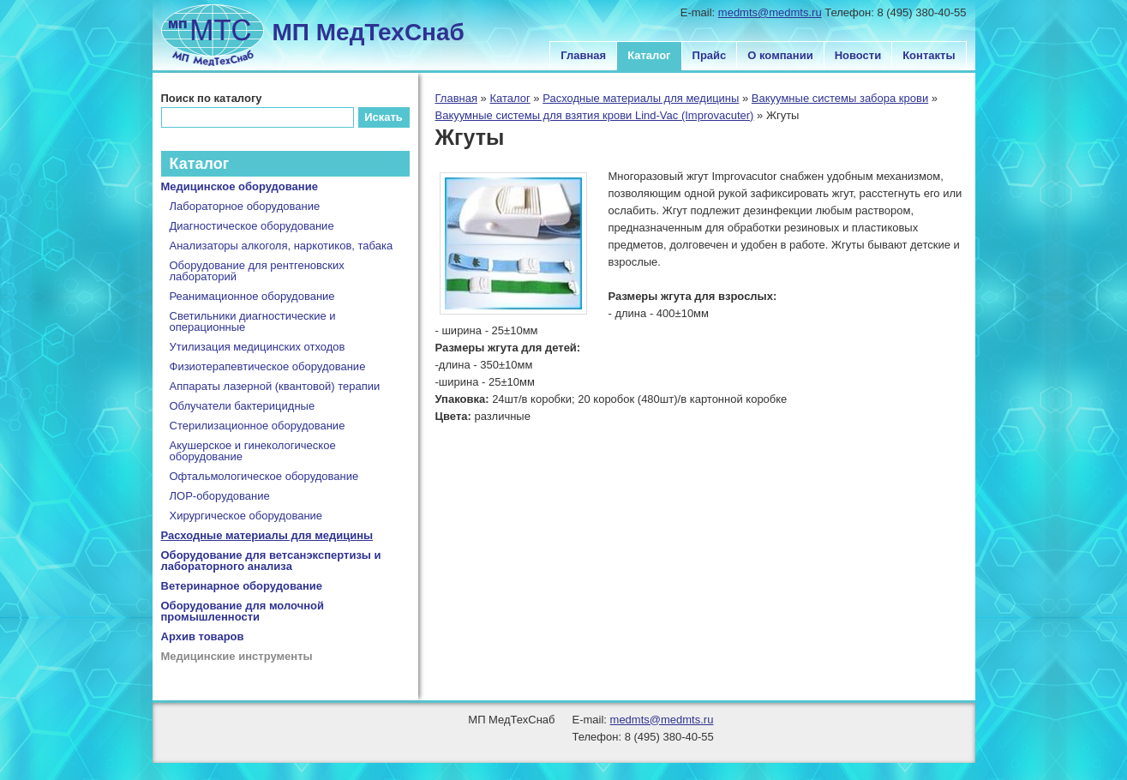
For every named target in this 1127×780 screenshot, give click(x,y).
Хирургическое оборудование (246, 515)
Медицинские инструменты (237, 656)
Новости (858, 55)
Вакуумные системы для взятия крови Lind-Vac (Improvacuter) (594, 115)
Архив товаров (202, 636)
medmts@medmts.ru (770, 12)
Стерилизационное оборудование (257, 425)
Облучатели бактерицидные (242, 405)
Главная (583, 55)
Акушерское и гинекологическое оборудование (253, 451)
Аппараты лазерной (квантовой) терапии (275, 386)
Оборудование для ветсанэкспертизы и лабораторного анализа (271, 561)
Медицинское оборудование (239, 186)
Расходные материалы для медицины (641, 98)
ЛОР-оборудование (220, 495)
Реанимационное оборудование (252, 296)
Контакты (928, 55)
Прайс (709, 55)
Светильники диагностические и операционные (253, 321)
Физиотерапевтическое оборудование (268, 366)
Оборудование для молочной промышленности (243, 611)
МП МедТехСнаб (369, 32)
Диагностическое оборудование (252, 225)
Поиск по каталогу (211, 98)
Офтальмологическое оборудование (264, 476)
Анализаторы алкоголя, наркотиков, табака (281, 245)
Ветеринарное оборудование (242, 585)
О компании (779, 55)
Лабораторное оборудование (245, 206)
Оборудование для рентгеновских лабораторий (257, 271)
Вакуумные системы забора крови (840, 98)
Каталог (648, 55)
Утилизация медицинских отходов (257, 346)
